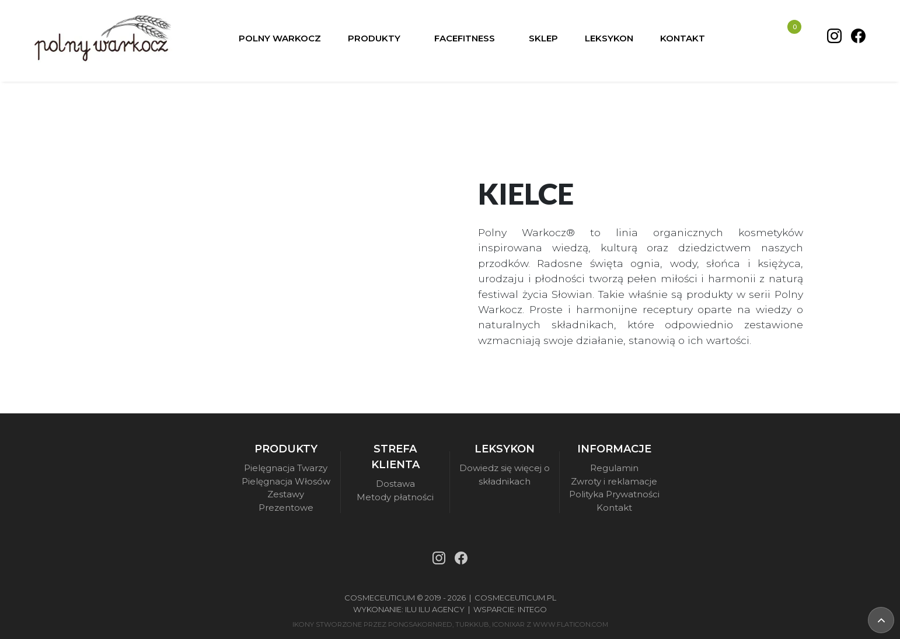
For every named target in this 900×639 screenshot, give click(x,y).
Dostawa (395, 483)
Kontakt (614, 507)
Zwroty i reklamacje (614, 481)
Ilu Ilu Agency (435, 609)
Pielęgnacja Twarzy (285, 467)
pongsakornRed (420, 624)
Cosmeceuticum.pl (515, 597)
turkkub (472, 624)
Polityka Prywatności (614, 494)
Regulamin (614, 467)
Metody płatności (395, 497)
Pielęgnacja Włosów (286, 481)
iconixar (508, 624)
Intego (532, 609)
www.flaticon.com (570, 624)
